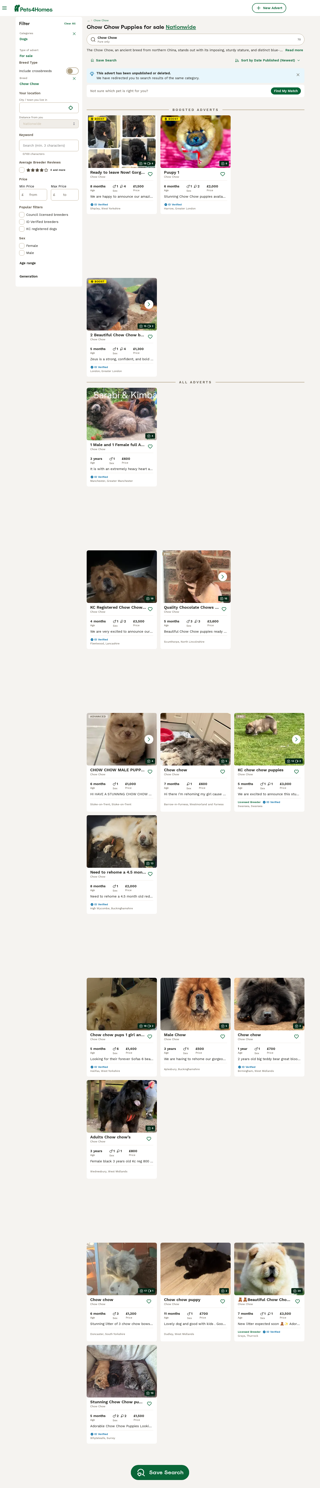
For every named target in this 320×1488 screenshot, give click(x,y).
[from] (33, 376)
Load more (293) (37, 264)
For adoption (56, 129)
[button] (269, 210)
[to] (65, 376)
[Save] (150, 242)
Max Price (58, 368)
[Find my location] (70, 289)
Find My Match (286, 160)
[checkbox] (21, 194)
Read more (294, 119)
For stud (29, 140)
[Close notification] (298, 143)
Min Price (26, 368)
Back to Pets (28, 101)
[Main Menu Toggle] (4, 8)
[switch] (49, 156)
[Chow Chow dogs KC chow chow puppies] (269, 483)
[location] (49, 289)
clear (72, 165)
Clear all (70, 92)
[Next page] (215, 1198)
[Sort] (267, 129)
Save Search (103, 129)
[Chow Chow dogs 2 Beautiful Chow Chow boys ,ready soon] (269, 210)
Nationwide (181, 96)
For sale (29, 129)
